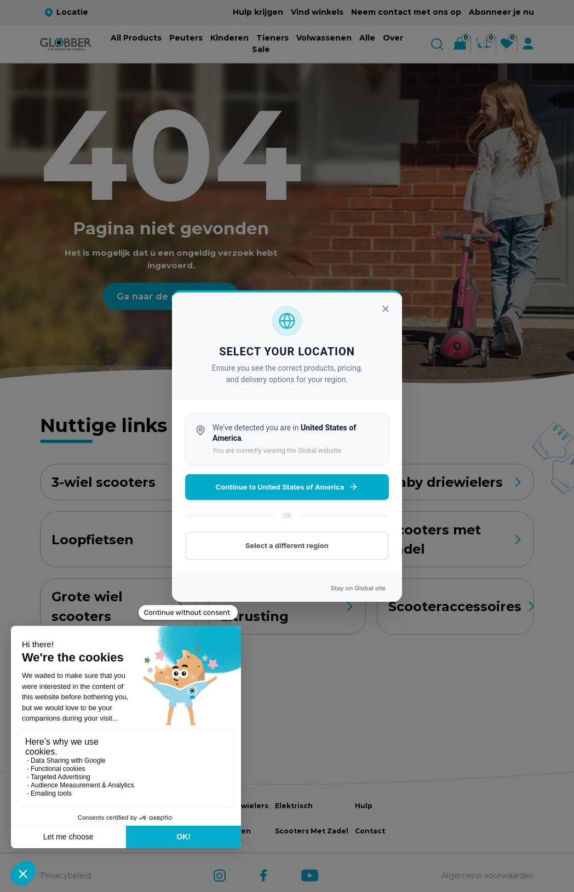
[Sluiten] (385, 308)
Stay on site (358, 588)
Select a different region (287, 545)
